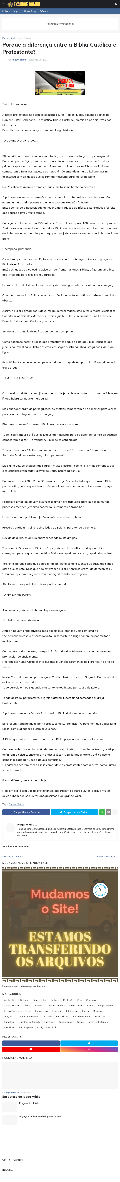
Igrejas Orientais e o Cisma (17, 1011)
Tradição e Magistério (47, 1027)
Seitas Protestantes (98, 1022)
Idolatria (90, 1005)
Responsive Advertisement (60, 23)
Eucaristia (39, 1005)
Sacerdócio (49, 1022)
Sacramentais (66, 1022)
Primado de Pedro (81, 1016)
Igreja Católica (105, 1005)
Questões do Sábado (29, 1022)
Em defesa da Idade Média (20, 1096)
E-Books (44, 11)
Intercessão (72, 1011)
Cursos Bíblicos (24, 38)
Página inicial (8, 38)
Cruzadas (91, 1000)
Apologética (10, 1000)
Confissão (68, 1000)
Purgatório (9, 1022)
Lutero (85, 1011)
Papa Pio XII (62, 1016)
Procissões (100, 1016)
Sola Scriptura (26, 1027)
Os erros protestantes (28, 1016)
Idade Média (75, 1005)
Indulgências (41, 1011)
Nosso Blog (30, 11)
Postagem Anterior (13, 856)
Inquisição (57, 1011)
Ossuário (47, 1016)
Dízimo (27, 1005)
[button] (3, 4)
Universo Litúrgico (11, 11)
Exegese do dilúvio (29, 1103)
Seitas (80, 1022)
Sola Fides (9, 1027)
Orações (8, 1016)
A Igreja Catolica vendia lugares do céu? (40, 1116)
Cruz (79, 1000)
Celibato (55, 1000)
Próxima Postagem (106, 856)
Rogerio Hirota (27, 824)
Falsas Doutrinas (56, 1005)
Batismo (24, 1000)
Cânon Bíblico (39, 1000)
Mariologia (98, 1011)
